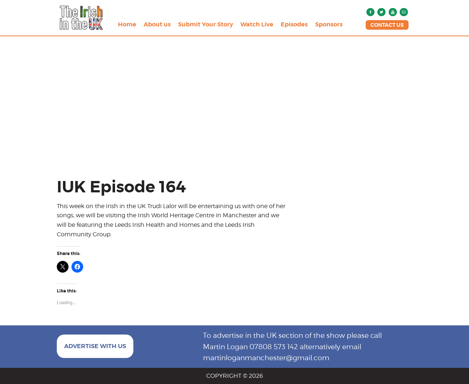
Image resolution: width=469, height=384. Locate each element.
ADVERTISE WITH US (95, 346)
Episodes (294, 24)
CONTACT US (387, 25)
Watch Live (256, 24)
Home (127, 24)
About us (157, 24)
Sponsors (329, 24)
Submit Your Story (205, 24)
